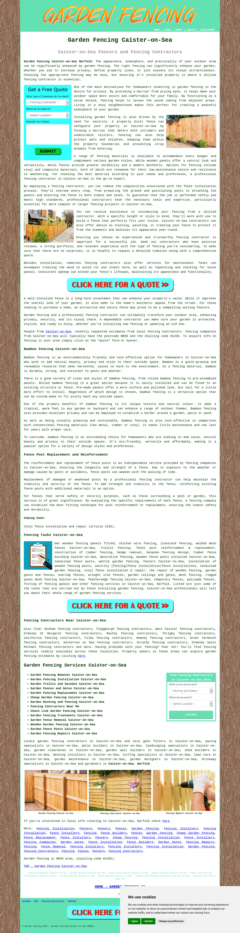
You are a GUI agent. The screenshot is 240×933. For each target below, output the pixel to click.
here (81, 656)
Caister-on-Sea (58, 331)
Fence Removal (53, 846)
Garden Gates (72, 842)
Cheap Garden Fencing (195, 833)
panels (95, 543)
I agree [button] (134, 921)
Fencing (90, 833)
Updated (72, 901)
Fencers (86, 828)
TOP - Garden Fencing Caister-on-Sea (55, 866)
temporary (162, 579)
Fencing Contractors (41, 851)
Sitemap (26, 901)
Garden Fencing (145, 828)
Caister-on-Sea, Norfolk (129, 763)
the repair (158, 570)
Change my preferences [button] (171, 921)
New (36, 901)
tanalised (62, 561)
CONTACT (191, 30)
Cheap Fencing (125, 837)
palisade (194, 579)
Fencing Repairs (200, 842)
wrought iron (99, 575)
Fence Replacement (40, 837)
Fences (121, 828)
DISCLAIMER (207, 30)
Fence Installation (105, 842)
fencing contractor (155, 479)
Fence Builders (114, 833)
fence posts (159, 557)
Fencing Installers (181, 828)
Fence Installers (65, 833)
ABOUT (178, 30)
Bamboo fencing (37, 357)
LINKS (167, 30)
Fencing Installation (55, 828)
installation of (202, 561)
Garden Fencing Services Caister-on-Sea (75, 665)
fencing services (105, 584)
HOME (157, 30)
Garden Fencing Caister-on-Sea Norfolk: (59, 61)
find (36, 629)
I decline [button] (148, 921)
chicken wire (130, 543)
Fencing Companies (40, 842)
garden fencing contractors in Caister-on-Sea (80, 741)
